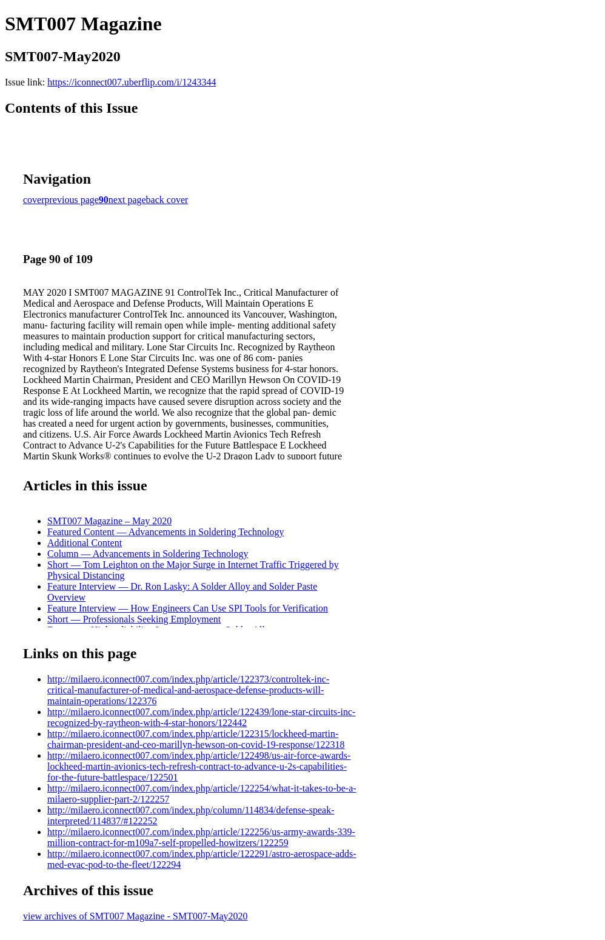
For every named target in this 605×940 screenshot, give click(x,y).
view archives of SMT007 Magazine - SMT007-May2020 (135, 916)
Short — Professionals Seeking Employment (134, 619)
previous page (72, 200)
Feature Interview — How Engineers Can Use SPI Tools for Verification (187, 608)
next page (127, 200)
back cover (167, 200)
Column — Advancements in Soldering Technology (147, 553)
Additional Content (84, 543)
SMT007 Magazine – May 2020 (109, 521)
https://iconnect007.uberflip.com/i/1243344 (131, 82)
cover (34, 200)
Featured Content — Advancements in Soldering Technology (165, 532)
